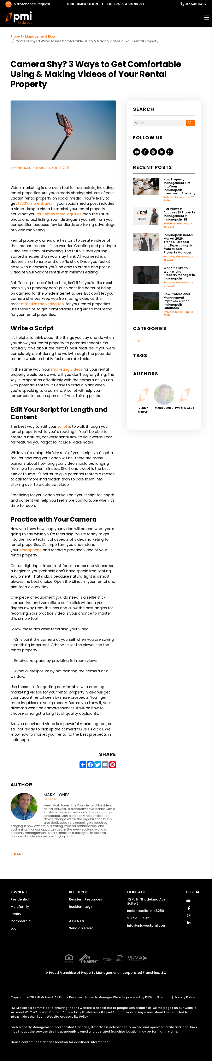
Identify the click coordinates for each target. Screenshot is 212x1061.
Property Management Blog (33, 36)
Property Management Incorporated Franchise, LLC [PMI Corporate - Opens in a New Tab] (123, 963)
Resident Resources (85, 899)
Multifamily (20, 906)
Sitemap (163, 988)
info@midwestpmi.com (146, 925)
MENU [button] (206, 17)
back (17, 853)
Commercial (21, 921)
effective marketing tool (42, 303)
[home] (18, 17)
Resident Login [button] (81, 906)
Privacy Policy (185, 988)
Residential (20, 899)
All (139, 341)
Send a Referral (81, 928)
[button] (136, 152)
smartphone (30, 550)
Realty (16, 914)
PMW (148, 988)
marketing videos (66, 369)
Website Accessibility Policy (67, 1007)
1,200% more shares (34, 203)
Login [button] (15, 928)
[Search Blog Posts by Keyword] (159, 123)
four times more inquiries (58, 214)
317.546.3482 (196, 4)
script (61, 426)
